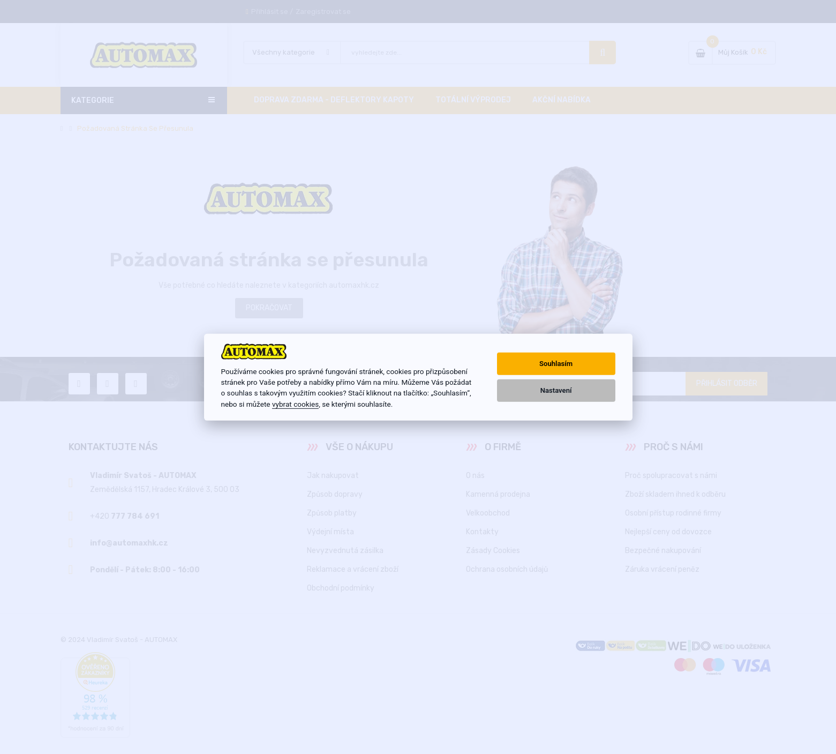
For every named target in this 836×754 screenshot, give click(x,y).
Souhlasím (556, 364)
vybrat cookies (295, 404)
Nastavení (556, 390)
